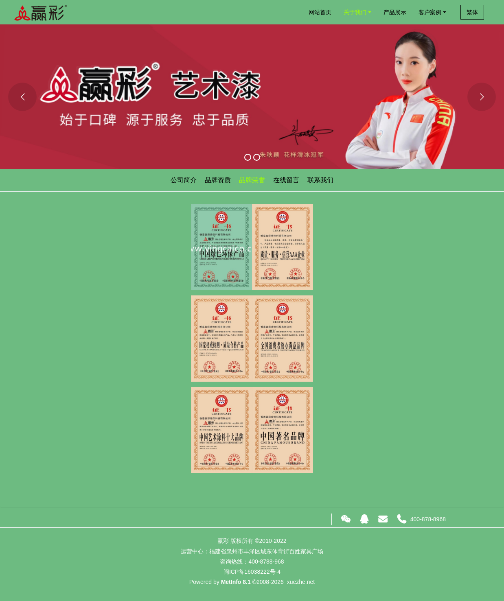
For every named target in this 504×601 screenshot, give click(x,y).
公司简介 (184, 180)
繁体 (472, 12)
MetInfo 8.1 (236, 582)
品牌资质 (218, 180)
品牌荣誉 (252, 180)
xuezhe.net (301, 582)
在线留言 (286, 180)
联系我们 (320, 180)
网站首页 (320, 12)
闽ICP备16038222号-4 (252, 571)
